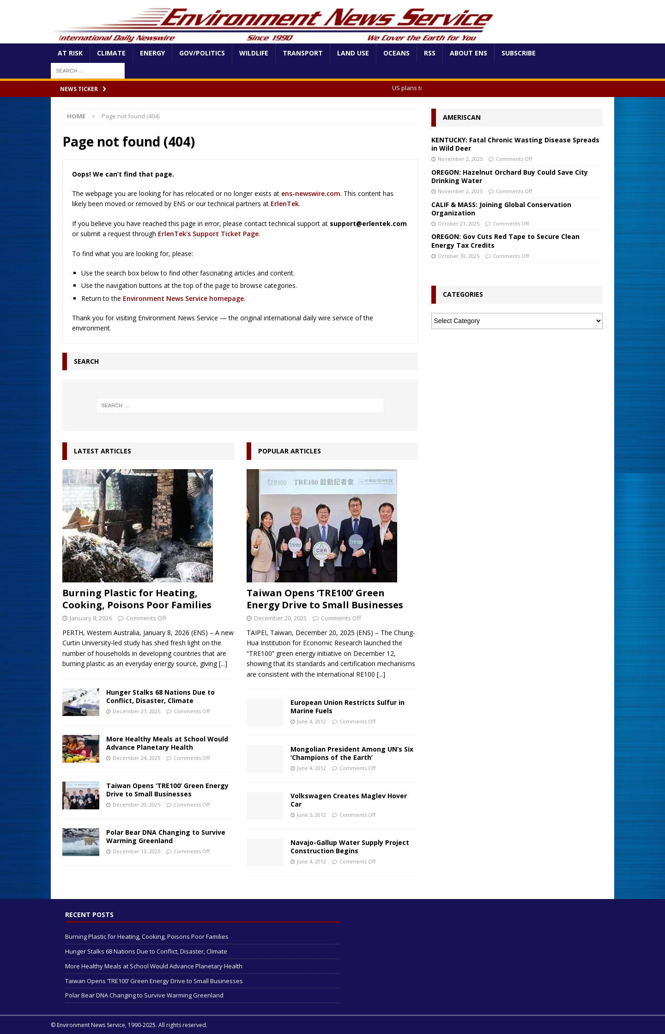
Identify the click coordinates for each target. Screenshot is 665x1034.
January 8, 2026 (91, 618)
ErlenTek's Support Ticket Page (208, 233)
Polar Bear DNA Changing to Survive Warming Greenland (165, 836)
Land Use (353, 53)
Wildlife (253, 53)
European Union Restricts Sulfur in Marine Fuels (347, 706)
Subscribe (519, 53)
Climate (111, 53)
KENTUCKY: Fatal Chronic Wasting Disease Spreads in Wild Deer (515, 144)
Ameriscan (462, 117)
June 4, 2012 (311, 721)
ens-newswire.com (310, 193)
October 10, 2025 (458, 255)
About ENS (468, 53)
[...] (223, 663)
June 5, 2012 (311, 814)
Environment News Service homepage (183, 298)
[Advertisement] (516, 405)
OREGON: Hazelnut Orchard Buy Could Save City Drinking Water (509, 176)
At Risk (70, 53)
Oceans (396, 53)
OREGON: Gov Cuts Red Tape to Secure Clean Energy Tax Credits (505, 240)
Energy (152, 53)
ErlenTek (285, 203)
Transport (303, 53)
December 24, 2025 (136, 757)
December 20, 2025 (136, 804)
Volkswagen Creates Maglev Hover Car (348, 799)
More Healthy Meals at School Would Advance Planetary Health (167, 743)
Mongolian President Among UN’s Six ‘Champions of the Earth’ (351, 753)
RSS (429, 53)
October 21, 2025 (458, 223)
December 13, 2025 (136, 851)
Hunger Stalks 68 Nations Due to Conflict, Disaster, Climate (160, 696)
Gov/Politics (202, 53)
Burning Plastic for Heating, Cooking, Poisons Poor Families (137, 599)
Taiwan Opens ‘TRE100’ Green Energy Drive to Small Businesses (167, 789)
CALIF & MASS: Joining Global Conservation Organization (501, 208)
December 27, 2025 (136, 711)
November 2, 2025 (460, 158)
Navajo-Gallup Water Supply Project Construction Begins (349, 846)
